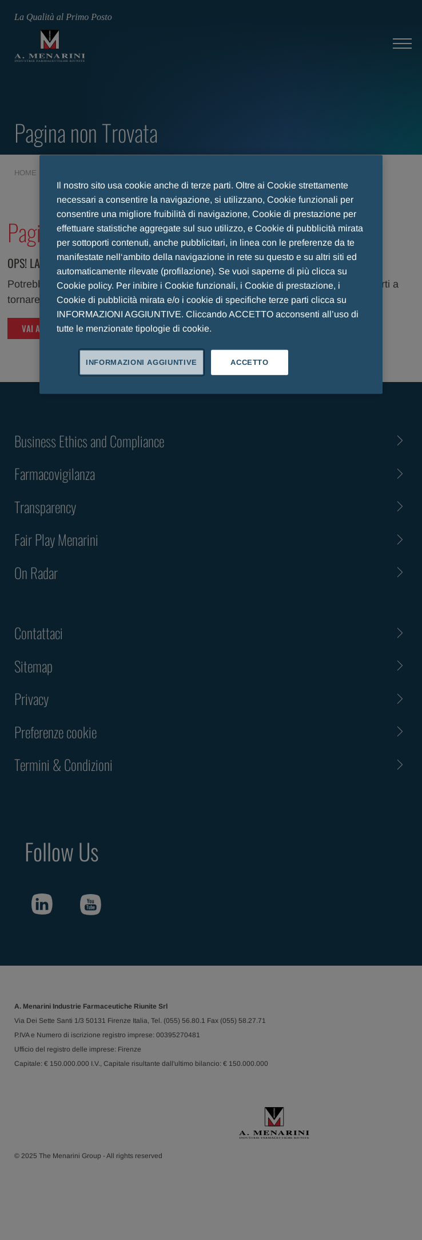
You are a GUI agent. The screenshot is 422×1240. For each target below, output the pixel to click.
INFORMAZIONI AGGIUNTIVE (141, 362)
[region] (211, 274)
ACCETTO (249, 362)
